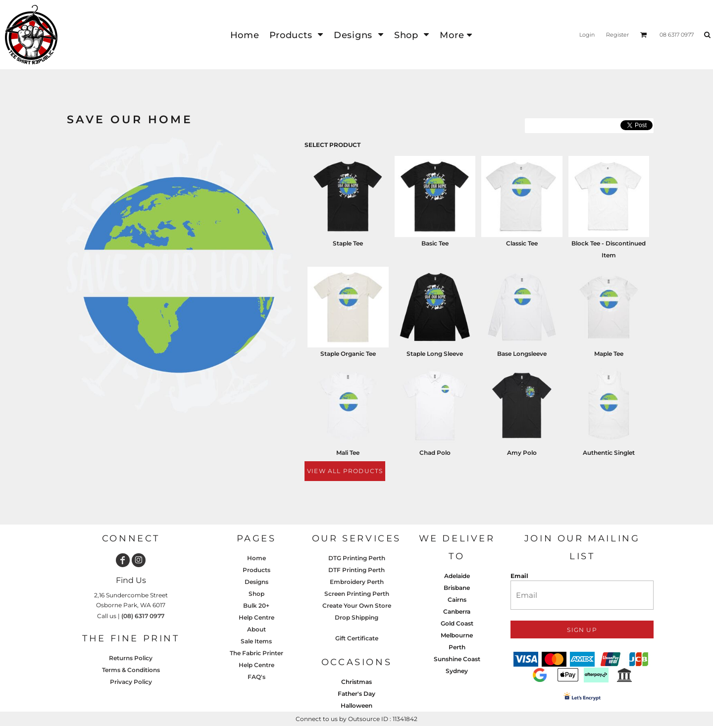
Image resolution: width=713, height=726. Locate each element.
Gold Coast (457, 623)
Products (256, 570)
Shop (256, 593)
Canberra (456, 611)
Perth (457, 647)
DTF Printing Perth (356, 570)
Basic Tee (435, 243)
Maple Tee (608, 353)
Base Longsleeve (522, 353)
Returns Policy (131, 658)
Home (256, 558)
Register (617, 34)
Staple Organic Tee (348, 353)
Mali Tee (347, 452)
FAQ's (256, 676)
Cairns (457, 599)
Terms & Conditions (131, 670)
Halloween (356, 705)
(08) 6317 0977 (142, 616)
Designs (256, 581)
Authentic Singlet (609, 452)
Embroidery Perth (357, 581)
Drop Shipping (356, 617)
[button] (296, 35)
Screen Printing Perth (356, 593)
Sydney (457, 671)
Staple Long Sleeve (435, 353)
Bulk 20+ (256, 605)
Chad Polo (435, 452)
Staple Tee (348, 243)
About (256, 629)
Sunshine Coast (457, 659)
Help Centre (256, 617)
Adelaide (457, 576)
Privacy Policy (131, 681)
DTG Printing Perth (356, 558)
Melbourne (457, 635)
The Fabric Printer (256, 653)
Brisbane (457, 587)
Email (519, 576)
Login (587, 34)
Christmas (356, 681)
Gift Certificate (356, 638)
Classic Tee (522, 243)
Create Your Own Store (356, 605)
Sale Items (256, 641)
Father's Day (356, 693)
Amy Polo (522, 452)
